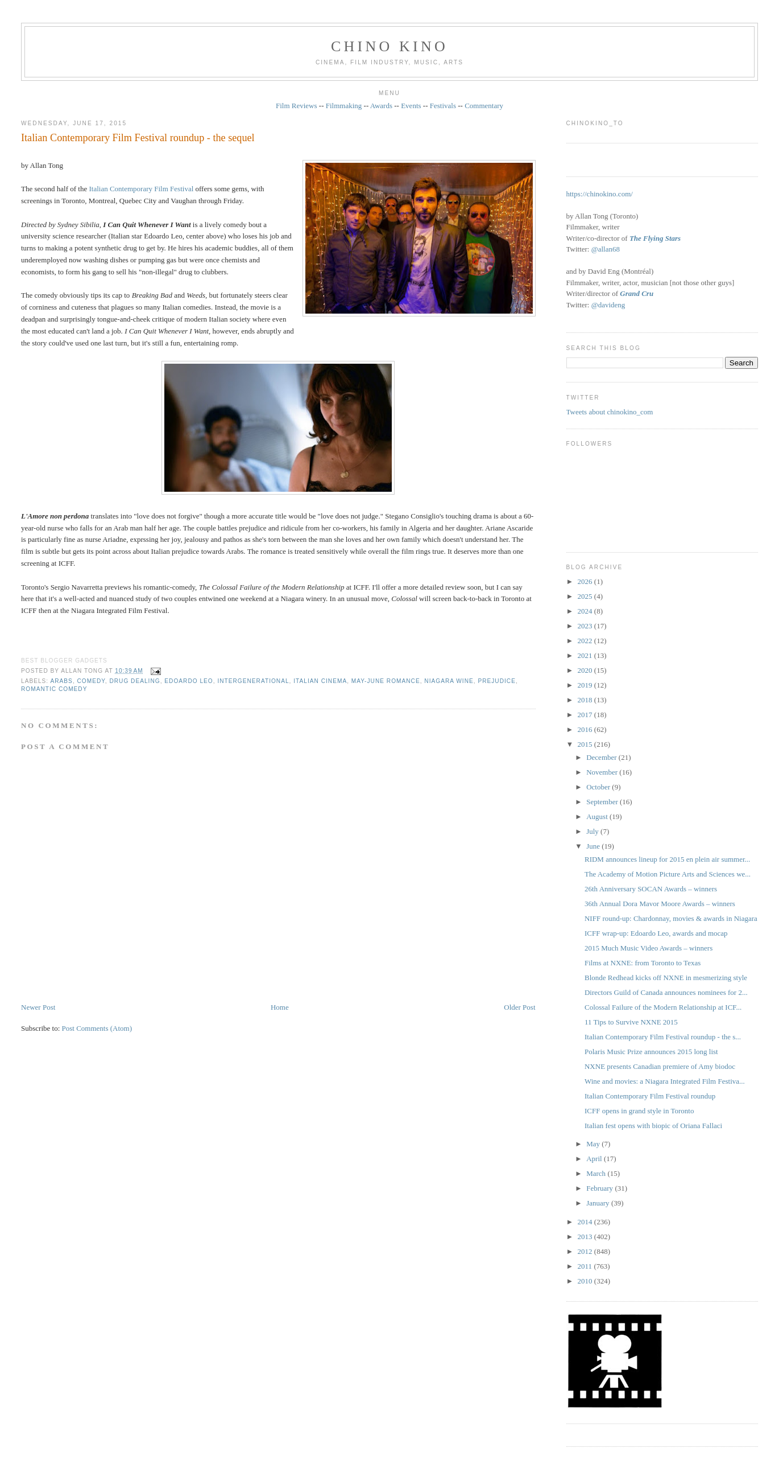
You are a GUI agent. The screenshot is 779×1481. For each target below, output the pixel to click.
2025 (586, 596)
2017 (586, 714)
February (600, 1188)
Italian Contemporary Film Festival (141, 188)
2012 (586, 1251)
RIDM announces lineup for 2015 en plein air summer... (667, 859)
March (596, 1173)
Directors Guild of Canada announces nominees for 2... (666, 992)
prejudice (497, 681)
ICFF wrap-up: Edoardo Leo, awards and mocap (656, 933)
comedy (91, 681)
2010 (586, 1281)
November (602, 772)
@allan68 (605, 249)
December (602, 757)
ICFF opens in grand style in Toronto (639, 1110)
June (594, 846)
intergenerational (253, 681)
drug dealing (134, 681)
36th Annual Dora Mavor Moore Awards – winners (660, 903)
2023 (586, 626)
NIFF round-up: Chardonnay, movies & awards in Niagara (671, 918)
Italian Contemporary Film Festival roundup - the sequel (138, 137)
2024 (586, 611)
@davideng (608, 305)
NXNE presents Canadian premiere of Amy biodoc (660, 1066)
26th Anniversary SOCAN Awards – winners (651, 889)
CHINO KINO (389, 46)
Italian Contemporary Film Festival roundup (650, 1096)
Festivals (443, 105)
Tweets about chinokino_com (609, 412)
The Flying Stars (655, 238)
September (603, 801)
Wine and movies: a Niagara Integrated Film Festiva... (665, 1081)
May (594, 1143)
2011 (586, 1266)
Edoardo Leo (188, 681)
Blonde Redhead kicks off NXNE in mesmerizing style (666, 977)
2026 (586, 581)
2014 (586, 1221)
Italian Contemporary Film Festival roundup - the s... (663, 1036)
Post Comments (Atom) (97, 1028)
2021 (586, 655)
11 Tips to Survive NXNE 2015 (631, 1022)
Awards (381, 105)
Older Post (519, 1007)
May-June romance (385, 681)
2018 (586, 700)
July (593, 831)
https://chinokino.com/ (599, 194)
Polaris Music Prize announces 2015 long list (651, 1051)
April (595, 1158)
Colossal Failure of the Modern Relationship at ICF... (663, 1007)
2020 (586, 670)
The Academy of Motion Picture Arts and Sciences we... (668, 874)
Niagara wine (448, 681)
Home (280, 1007)
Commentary (484, 105)
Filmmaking (344, 105)
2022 (586, 640)
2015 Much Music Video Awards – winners (648, 948)
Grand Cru (636, 293)
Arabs (61, 681)
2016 (586, 729)
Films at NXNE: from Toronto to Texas (643, 962)
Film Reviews (296, 105)
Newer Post (38, 1007)
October (599, 787)
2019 (586, 685)
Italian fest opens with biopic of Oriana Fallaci (653, 1125)
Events (411, 105)
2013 (586, 1236)
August (598, 816)
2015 (586, 744)
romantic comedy (54, 689)
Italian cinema (320, 681)
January (598, 1203)
